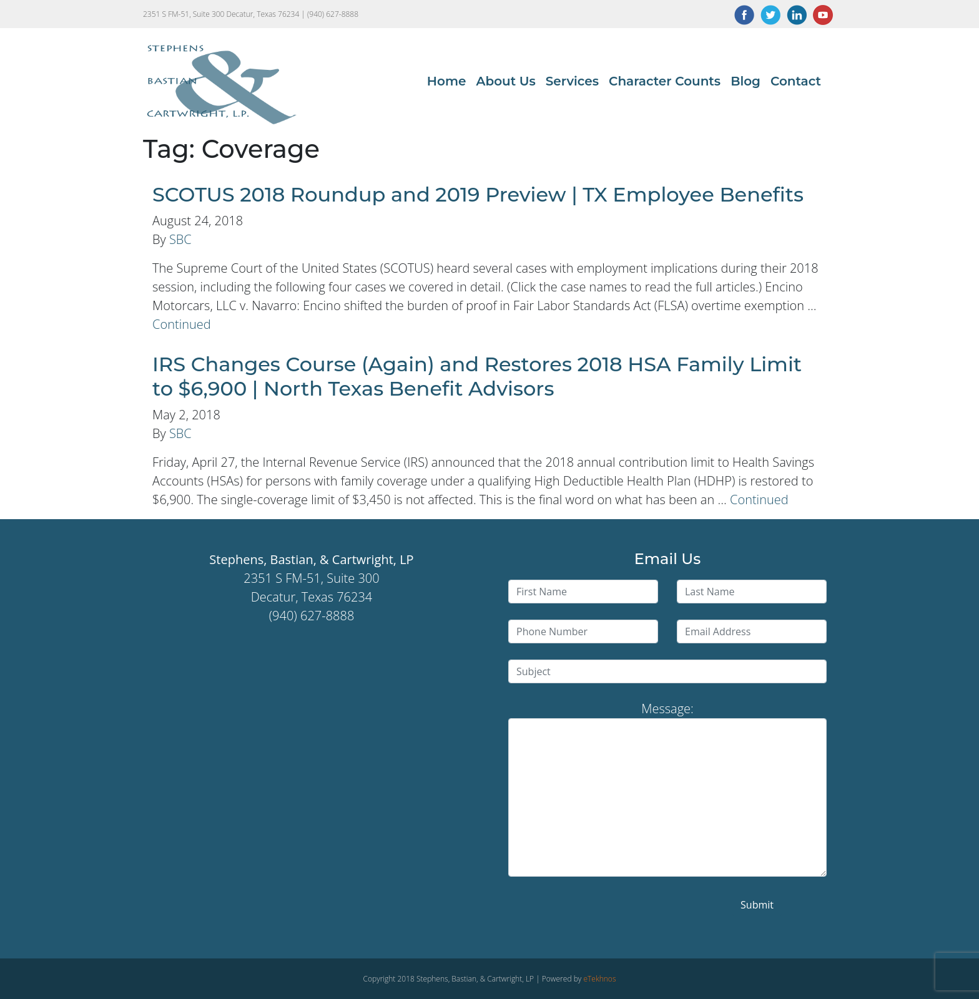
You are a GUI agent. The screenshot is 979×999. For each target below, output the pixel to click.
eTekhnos (599, 978)
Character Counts (665, 81)
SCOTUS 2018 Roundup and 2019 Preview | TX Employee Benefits (478, 194)
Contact (795, 81)
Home (446, 81)
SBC (180, 239)
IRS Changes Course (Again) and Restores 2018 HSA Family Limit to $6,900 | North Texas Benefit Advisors (477, 376)
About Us (505, 81)
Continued (181, 324)
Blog (745, 81)
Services (572, 81)
